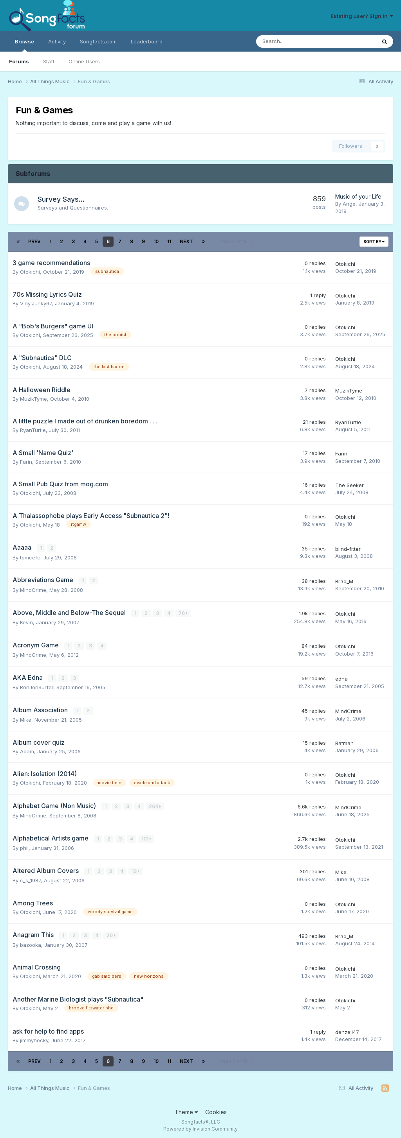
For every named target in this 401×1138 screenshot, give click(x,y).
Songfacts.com (98, 41)
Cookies (216, 1110)
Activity (57, 41)
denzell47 (347, 1030)
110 (146, 837)
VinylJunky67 (36, 303)
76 (183, 612)
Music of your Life (358, 196)
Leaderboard (147, 41)
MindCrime (33, 589)
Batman (344, 742)
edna (341, 678)
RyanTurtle (33, 430)
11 (169, 241)
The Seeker (349, 485)
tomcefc (30, 557)
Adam (27, 750)
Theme (186, 1110)
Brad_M (344, 581)
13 (135, 869)
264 (155, 805)
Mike (25, 718)
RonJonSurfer (36, 686)
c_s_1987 (30, 878)
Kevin (26, 621)
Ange (349, 204)
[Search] (295, 41)
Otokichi (30, 272)
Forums (19, 61)
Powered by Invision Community (200, 1126)
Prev (34, 241)
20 (111, 934)
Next (186, 241)
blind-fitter (348, 549)
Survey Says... (61, 199)
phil (24, 846)
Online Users (84, 61)
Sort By (374, 241)
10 (156, 241)
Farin (26, 462)
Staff (48, 61)
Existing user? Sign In (362, 16)
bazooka (30, 943)
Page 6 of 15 (236, 241)
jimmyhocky (34, 1038)
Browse (24, 45)
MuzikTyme (33, 399)
